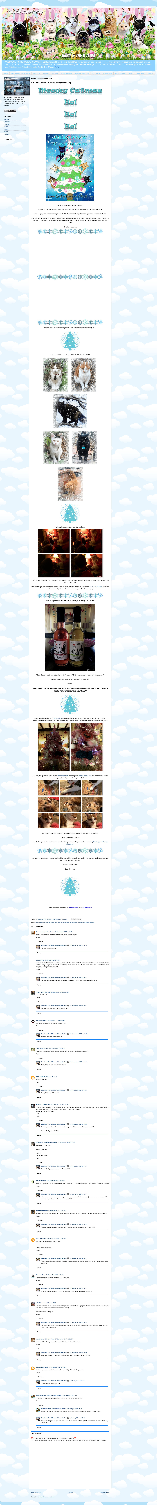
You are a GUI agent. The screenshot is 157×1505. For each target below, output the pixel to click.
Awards (151, 73)
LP (37, 1303)
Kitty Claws (58, 922)
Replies (40, 941)
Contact (46, 73)
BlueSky (6, 119)
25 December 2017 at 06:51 (59, 992)
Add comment (36, 1433)
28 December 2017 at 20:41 (78, 1194)
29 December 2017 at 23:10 (57, 1367)
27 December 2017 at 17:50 (47, 1303)
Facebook (7, 121)
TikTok (6, 126)
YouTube (6, 134)
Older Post (104, 1493)
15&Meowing (57, 718)
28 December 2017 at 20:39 (78, 1090)
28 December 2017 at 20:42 (78, 1224)
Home (6, 73)
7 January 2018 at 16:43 (77, 1381)
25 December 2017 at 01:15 (63, 932)
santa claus (73, 922)
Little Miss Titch (41, 1048)
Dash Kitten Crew (42, 1239)
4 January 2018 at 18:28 (74, 1409)
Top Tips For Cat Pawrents (102, 73)
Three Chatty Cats (42, 1367)
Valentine (39, 960)
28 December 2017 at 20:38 (78, 1034)
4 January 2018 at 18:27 (69, 1395)
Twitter (6, 132)
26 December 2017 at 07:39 (57, 1239)
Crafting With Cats (82, 73)
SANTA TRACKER (95, 587)
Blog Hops (141, 73)
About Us (36, 73)
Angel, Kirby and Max (43, 992)
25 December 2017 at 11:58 (56, 1048)
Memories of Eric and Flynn (45, 1339)
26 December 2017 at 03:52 (57, 1210)
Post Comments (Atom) (47, 1497)
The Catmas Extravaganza (85, 922)
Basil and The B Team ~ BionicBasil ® (54, 945)
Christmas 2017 (49, 922)
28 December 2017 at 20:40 (78, 1166)
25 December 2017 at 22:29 (66, 1142)
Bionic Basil (39, 922)
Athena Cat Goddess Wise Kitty (46, 1142)
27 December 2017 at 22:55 (64, 1339)
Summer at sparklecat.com (45, 932)
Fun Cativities (120, 73)
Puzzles (55, 73)
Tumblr (6, 129)
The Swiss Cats (41, 1020)
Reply (38, 937)
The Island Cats (41, 1180)
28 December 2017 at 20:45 (78, 1352)
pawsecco (65, 922)
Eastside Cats (40, 1275)
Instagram (7, 124)
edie (37, 1076)
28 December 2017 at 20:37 (78, 977)
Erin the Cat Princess (43, 1104)
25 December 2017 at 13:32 (48, 1076)
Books (131, 73)
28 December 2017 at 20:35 (78, 945)
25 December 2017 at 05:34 (51, 960)
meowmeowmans (42, 1210)
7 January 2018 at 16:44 (77, 1418)
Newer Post (36, 1493)
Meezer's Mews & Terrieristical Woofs (48, 1395)
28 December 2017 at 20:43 (78, 1288)
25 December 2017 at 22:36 (56, 1180)
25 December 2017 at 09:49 (55, 1020)
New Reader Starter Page (20, 73)
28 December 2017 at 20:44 (78, 1322)
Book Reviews (66, 73)
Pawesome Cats (62, 776)
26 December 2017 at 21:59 (54, 1275)
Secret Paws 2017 (84, 776)
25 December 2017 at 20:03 (59, 1104)
